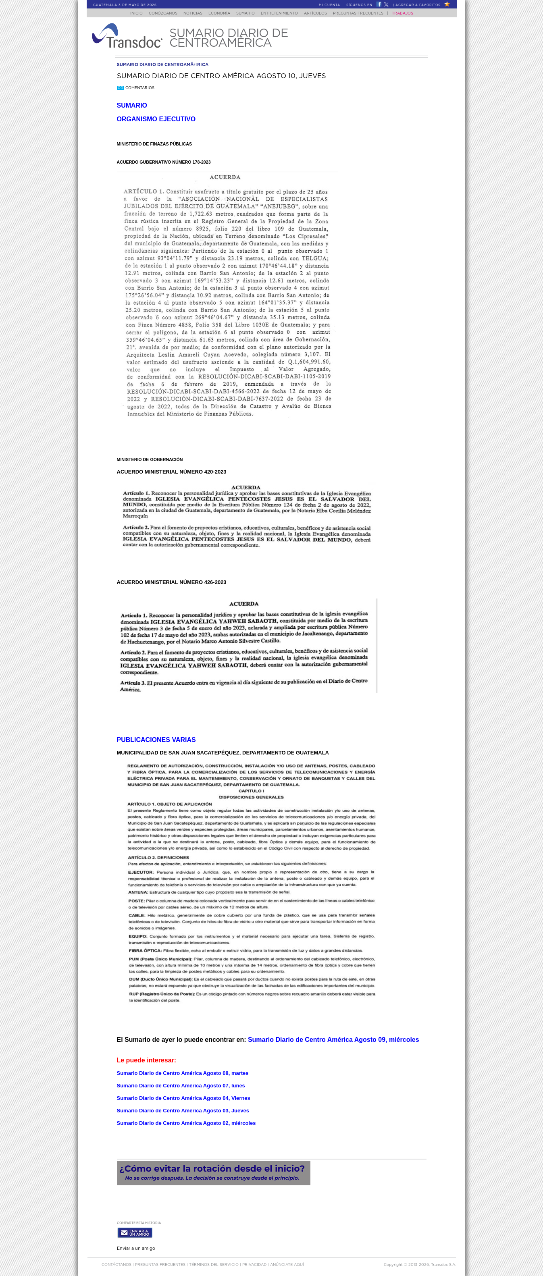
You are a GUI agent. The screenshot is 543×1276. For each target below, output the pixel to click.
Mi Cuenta (329, 5)
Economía (217, 13)
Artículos (320, 13)
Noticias (188, 13)
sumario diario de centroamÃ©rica (162, 64)
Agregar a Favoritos (418, 5)
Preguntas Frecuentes (366, 13)
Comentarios (135, 88)
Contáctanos (117, 1263)
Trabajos (410, 13)
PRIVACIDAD (255, 1263)
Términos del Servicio (214, 1263)
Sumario (246, 13)
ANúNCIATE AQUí (287, 1263)
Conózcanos (156, 13)
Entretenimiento (282, 13)
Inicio (128, 13)
